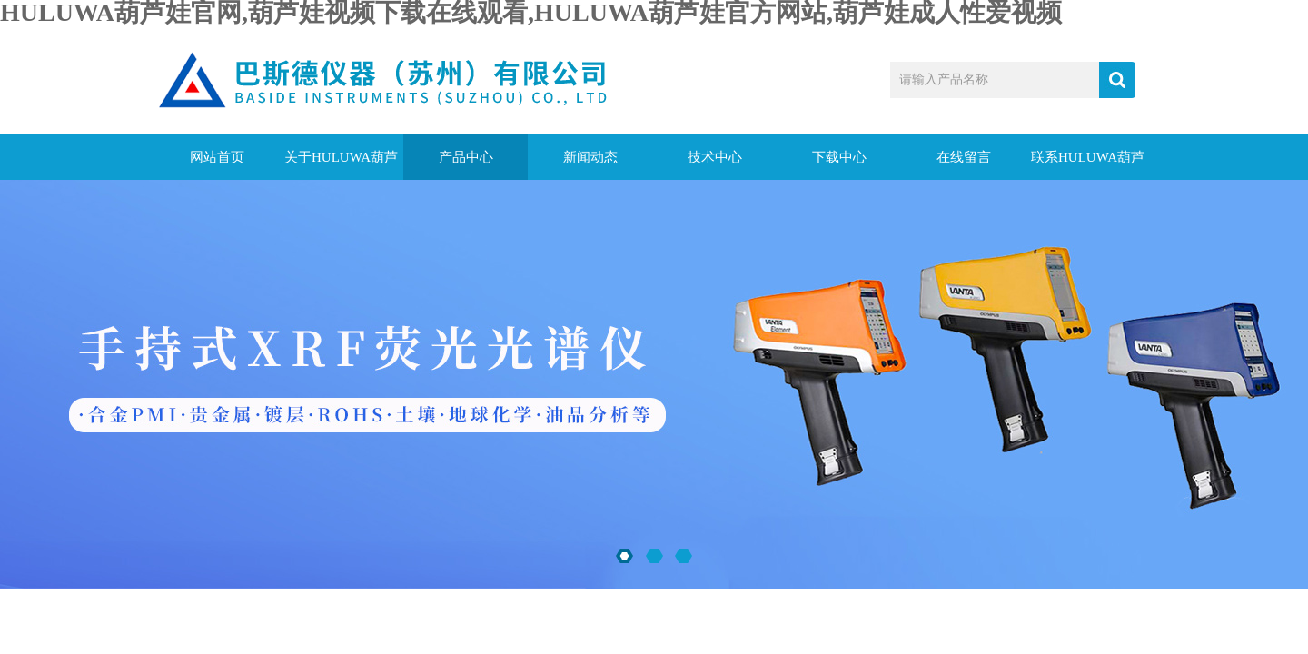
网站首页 (217, 157)
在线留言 (963, 157)
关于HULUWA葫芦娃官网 (341, 165)
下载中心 (839, 157)
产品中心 (466, 157)
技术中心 (715, 157)
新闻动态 (590, 157)
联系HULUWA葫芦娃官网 (1087, 165)
